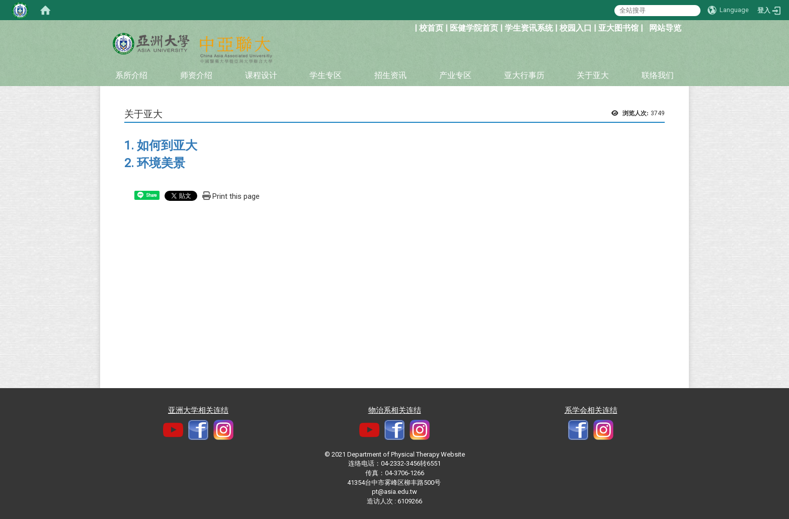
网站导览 (665, 28)
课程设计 (261, 75)
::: (409, 27)
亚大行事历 (524, 75)
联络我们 (658, 75)
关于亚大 (593, 75)
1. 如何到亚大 (160, 145)
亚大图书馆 (618, 28)
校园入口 (576, 28)
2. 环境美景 (154, 163)
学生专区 (325, 75)
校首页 (431, 28)
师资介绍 (196, 75)
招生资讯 (390, 75)
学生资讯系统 (529, 28)
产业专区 (455, 75)
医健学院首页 (474, 28)
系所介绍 (131, 75)
